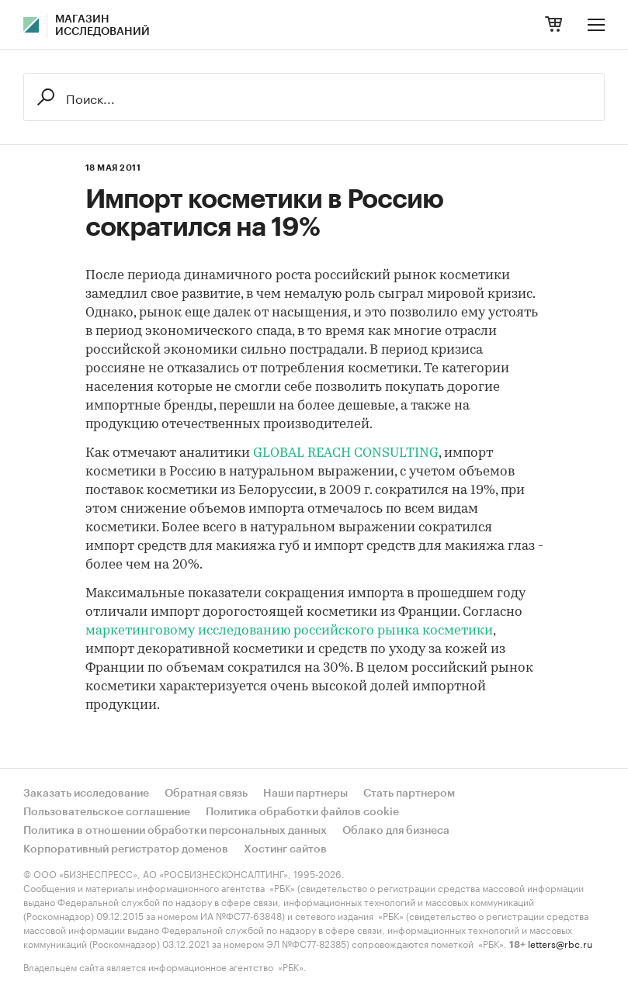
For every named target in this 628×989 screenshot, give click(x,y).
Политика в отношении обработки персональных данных (175, 830)
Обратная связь (206, 793)
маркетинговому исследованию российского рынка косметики (289, 631)
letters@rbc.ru (560, 942)
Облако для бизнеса (395, 830)
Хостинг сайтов (285, 849)
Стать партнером (409, 793)
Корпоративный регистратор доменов (125, 849)
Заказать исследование (86, 793)
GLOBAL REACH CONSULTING (346, 453)
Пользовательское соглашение (106, 812)
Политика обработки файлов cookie (302, 812)
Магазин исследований (102, 25)
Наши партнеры (305, 793)
